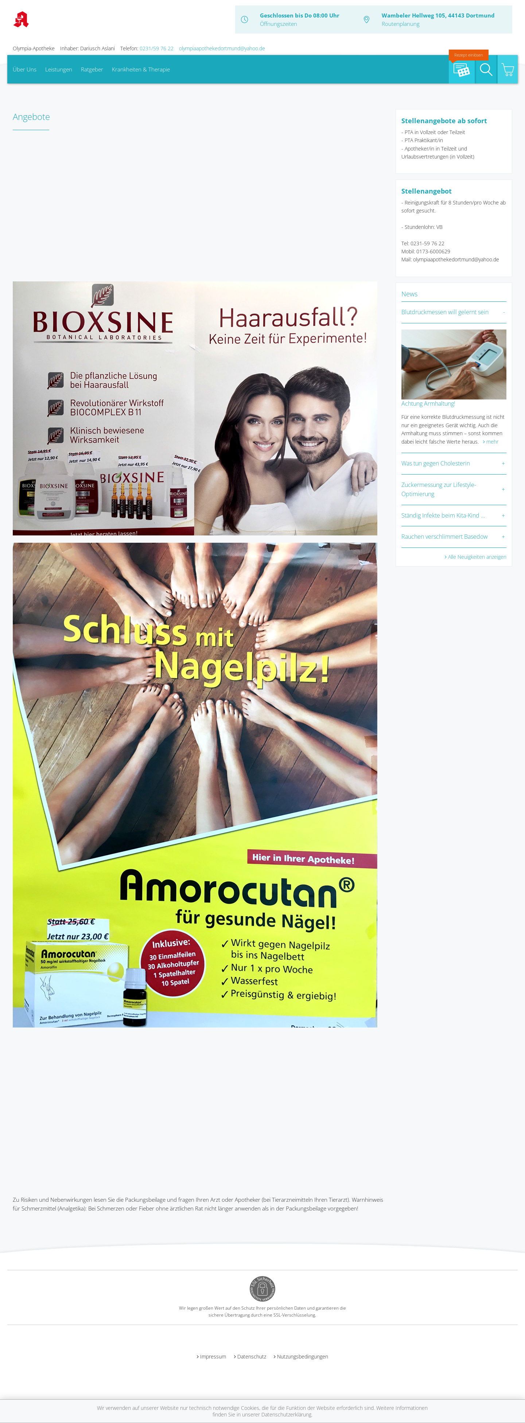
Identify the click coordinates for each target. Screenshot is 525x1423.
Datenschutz (251, 1356)
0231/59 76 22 (157, 48)
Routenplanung (401, 23)
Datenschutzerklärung (286, 1414)
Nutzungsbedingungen (302, 1356)
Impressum (213, 1356)
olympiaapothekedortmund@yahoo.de (222, 48)
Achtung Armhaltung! (428, 403)
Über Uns (24, 69)
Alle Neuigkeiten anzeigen (477, 556)
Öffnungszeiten (278, 23)
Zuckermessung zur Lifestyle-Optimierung (438, 489)
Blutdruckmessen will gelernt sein (445, 312)
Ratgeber (92, 69)
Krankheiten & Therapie (141, 69)
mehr (492, 441)
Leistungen (58, 69)
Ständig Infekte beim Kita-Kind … (443, 515)
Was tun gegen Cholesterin (435, 463)
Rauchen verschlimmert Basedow (444, 537)
